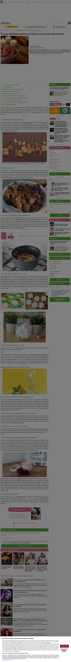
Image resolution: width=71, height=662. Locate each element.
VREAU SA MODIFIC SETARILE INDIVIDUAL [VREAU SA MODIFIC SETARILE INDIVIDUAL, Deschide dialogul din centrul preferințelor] (64, 650)
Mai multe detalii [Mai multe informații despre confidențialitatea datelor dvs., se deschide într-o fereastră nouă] (48, 642)
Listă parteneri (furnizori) (6, 660)
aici (46, 647)
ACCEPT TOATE (64, 646)
